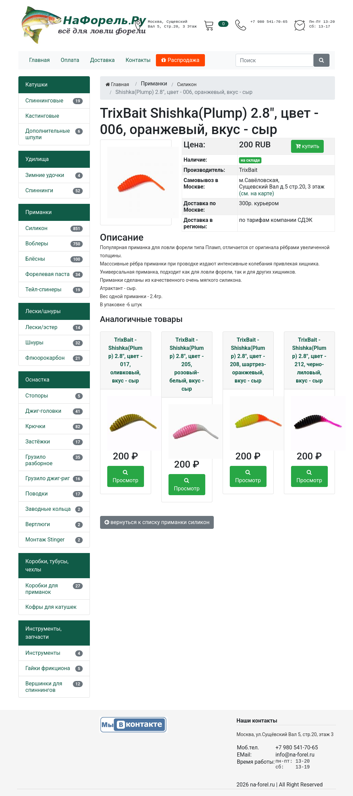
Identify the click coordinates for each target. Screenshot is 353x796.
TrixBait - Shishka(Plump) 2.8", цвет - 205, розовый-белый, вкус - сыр (187, 364)
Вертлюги (38, 524)
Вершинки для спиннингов (44, 686)
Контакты (138, 60)
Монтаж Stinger (45, 539)
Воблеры (37, 243)
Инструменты (43, 653)
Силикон (37, 228)
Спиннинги (39, 190)
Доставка (102, 60)
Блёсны (35, 259)
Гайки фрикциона (48, 668)
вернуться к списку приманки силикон (157, 522)
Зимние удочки (45, 175)
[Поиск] (275, 60)
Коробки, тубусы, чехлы (47, 565)
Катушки (37, 84)
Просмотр (125, 476)
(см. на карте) (256, 193)
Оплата (70, 60)
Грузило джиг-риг (48, 478)
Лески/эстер (42, 327)
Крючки (36, 426)
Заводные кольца (48, 509)
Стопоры (37, 395)
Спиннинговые (45, 100)
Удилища (37, 159)
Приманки (39, 212)
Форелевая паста (48, 274)
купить (307, 146)
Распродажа (180, 60)
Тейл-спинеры (44, 289)
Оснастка (38, 379)
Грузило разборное (39, 460)
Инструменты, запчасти (44, 633)
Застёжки (38, 441)
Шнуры (35, 342)
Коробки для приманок (42, 588)
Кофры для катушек (51, 607)
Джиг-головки (44, 411)
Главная (39, 60)
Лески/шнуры (43, 311)
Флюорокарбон (45, 358)
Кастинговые (42, 116)
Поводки (37, 493)
